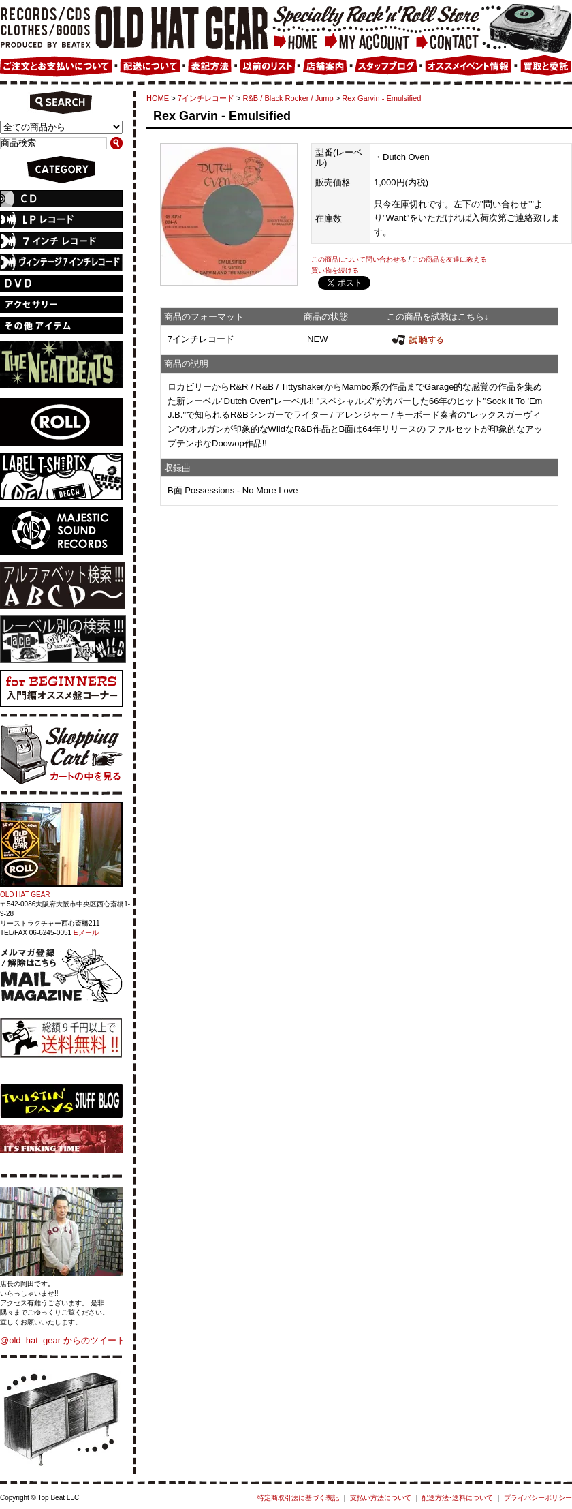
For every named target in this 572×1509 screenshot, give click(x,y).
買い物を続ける (335, 270)
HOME (157, 98)
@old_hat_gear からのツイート (62, 1340)
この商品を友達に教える (449, 259)
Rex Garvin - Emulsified (381, 98)
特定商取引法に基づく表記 (298, 1498)
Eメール (86, 932)
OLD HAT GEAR (25, 894)
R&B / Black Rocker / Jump (288, 98)
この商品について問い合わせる (359, 259)
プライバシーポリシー (538, 1498)
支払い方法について (380, 1498)
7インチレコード (206, 98)
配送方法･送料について (457, 1498)
